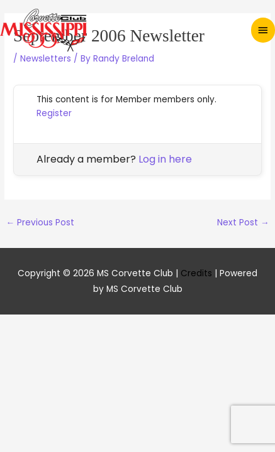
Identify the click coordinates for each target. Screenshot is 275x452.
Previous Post (40, 223)
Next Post (243, 223)
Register (54, 113)
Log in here (165, 159)
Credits (196, 273)
